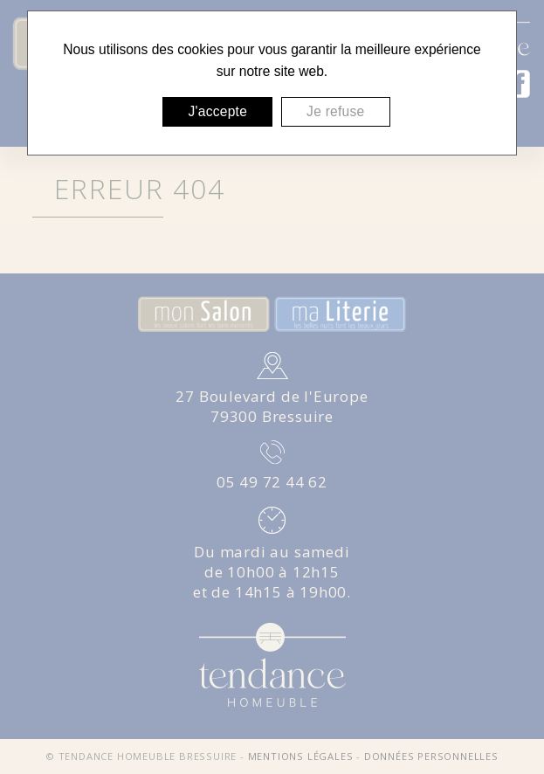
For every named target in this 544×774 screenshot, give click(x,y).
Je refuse (335, 111)
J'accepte (217, 111)
